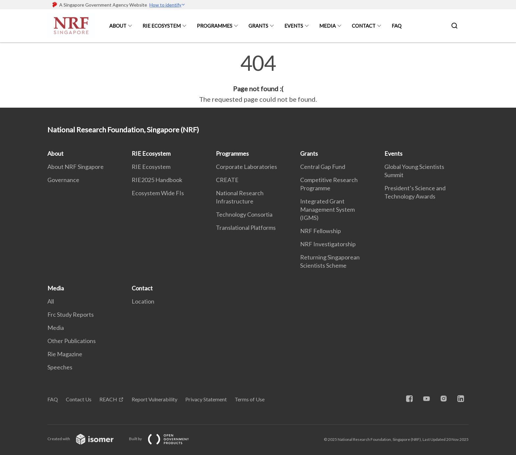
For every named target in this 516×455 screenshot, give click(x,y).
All (50, 301)
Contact (363, 26)
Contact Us (78, 399)
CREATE (227, 179)
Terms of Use (250, 399)
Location (143, 301)
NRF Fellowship (320, 230)
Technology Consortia (244, 214)
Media (327, 26)
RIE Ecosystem (161, 26)
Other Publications (71, 340)
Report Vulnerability (154, 399)
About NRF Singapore (75, 166)
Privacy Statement (206, 399)
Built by (164, 438)
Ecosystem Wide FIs (158, 193)
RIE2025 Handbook (157, 179)
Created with (85, 438)
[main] (258, 78)
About (117, 26)
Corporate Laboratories (246, 166)
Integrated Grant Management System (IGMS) (327, 209)
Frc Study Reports (70, 314)
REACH (108, 399)
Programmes (214, 26)
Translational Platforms (246, 227)
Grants (258, 26)
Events (293, 26)
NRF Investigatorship (328, 244)
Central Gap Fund (322, 166)
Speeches (59, 367)
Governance (63, 179)
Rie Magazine (64, 354)
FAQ (396, 26)
